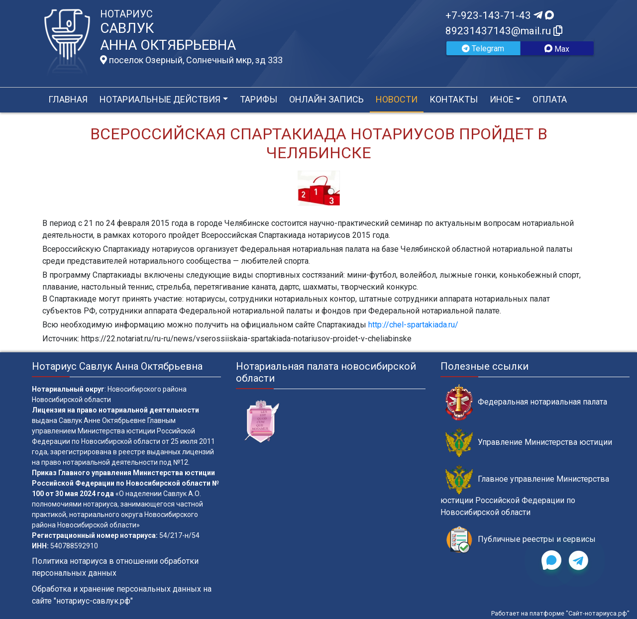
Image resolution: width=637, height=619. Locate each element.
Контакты (453, 99)
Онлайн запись (326, 99)
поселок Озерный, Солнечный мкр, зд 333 (191, 60)
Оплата (549, 99)
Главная (68, 99)
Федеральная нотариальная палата (526, 402)
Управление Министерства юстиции (528, 442)
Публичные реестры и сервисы (520, 539)
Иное (502, 99)
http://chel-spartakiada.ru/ (413, 324)
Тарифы (258, 99)
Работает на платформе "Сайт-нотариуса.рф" (560, 613)
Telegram (483, 48)
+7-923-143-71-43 (499, 15)
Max (556, 49)
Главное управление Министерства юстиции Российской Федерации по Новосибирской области (524, 490)
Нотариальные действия (160, 99)
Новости (397, 99)
